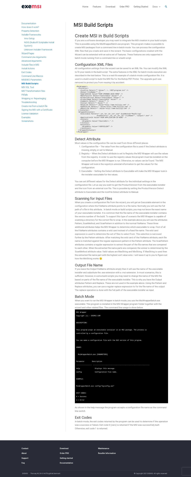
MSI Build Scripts (30, 84)
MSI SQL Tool (28, 88)
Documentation (29, 23)
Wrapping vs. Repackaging (34, 100)
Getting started (66, 458)
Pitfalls (25, 96)
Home (85, 6)
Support (25, 458)
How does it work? (30, 27)
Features (97, 6)
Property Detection (31, 31)
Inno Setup (29, 39)
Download (110, 6)
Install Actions (28, 69)
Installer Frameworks (31, 35)
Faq (23, 463)
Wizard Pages (28, 53)
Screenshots (28, 123)
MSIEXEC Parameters (32, 80)
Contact (25, 448)
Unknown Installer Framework (38, 50)
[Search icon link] (166, 6)
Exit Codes (27, 73)
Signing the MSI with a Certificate (37, 111)
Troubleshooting (29, 103)
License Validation (30, 115)
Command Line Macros (33, 76)
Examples (26, 119)
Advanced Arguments (32, 61)
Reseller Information (107, 453)
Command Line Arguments (34, 57)
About (24, 453)
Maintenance (103, 448)
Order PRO (124, 6)
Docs (155, 6)
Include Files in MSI (31, 65)
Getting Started (141, 6)
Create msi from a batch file (35, 107)
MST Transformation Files (34, 92)
